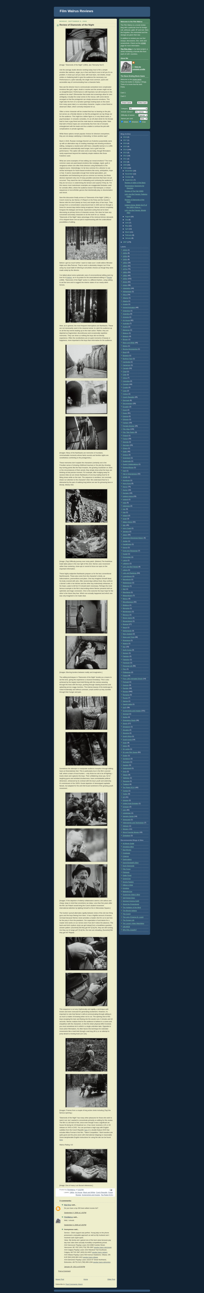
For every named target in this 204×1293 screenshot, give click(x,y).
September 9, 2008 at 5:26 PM (75, 1225)
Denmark (126, 400)
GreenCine (127, 879)
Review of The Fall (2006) (134, 191)
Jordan (125, 541)
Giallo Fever (127, 875)
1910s (125, 250)
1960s (72, 1192)
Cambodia (126, 362)
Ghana (125, 448)
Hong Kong (127, 483)
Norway (125, 653)
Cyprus (125, 394)
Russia (125, 698)
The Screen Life (128, 920)
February (128, 235)
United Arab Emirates (130, 803)
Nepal (125, 627)
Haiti (124, 471)
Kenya (125, 547)
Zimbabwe (126, 836)
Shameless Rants (129, 720)
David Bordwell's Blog (131, 863)
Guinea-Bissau (128, 467)
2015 (125, 146)
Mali (124, 589)
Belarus (125, 333)
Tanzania (126, 781)
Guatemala (127, 461)
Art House (78, 1192)
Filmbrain (126, 872)
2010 (125, 162)
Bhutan (125, 339)
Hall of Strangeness (130, 474)
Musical (125, 624)
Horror (125, 487)
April (127, 229)
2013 (125, 153)
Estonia (125, 416)
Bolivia (125, 346)
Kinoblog (126, 888)
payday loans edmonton (102, 1262)
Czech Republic (101, 1192)
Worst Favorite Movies (131, 832)
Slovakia (126, 730)
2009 (125, 165)
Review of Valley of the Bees (135, 183)
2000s (125, 279)
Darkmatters (127, 859)
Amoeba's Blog (128, 847)
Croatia (125, 387)
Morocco (126, 615)
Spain (125, 743)
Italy (124, 525)
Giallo (125, 451)
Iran (124, 509)
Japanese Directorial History (133, 538)
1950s (125, 263)
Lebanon (126, 563)
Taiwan (125, 775)
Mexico (125, 599)
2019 (125, 137)
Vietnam (126, 826)
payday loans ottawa (90, 1257)
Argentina (126, 314)
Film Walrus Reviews (76, 11)
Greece (125, 455)
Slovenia (126, 733)
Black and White (89, 1192)
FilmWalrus (68, 1217)
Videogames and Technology (133, 823)
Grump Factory (128, 882)
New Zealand (127, 634)
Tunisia (125, 791)
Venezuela (126, 820)
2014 (125, 150)
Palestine (126, 660)
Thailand (126, 784)
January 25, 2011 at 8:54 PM (74, 1267)
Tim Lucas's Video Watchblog (133, 923)
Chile (124, 375)
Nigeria (125, 643)
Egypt (125, 410)
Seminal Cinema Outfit (131, 901)
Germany (126, 445)
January (128, 238)
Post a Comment (64, 1271)
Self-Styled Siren (129, 898)
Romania (126, 695)
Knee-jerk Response (130, 551)
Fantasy (126, 423)
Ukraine (125, 800)
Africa (125, 295)
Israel (125, 519)
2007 (125, 242)
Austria (125, 327)
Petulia (109, 277)
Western (126, 829)
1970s (125, 269)
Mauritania (126, 592)
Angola (125, 304)
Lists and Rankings (130, 573)
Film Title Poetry (128, 432)
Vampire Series (128, 816)
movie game (136, 79)
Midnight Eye (127, 891)
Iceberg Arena (128, 496)
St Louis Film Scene (130, 752)
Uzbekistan (127, 813)
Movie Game (127, 618)
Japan (125, 535)
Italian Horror (127, 522)
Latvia (125, 560)
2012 (125, 156)
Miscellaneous (128, 602)
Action (125, 285)
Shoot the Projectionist (131, 904)
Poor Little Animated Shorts (133, 679)
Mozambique (127, 621)
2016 (125, 143)
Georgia (126, 442)
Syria (124, 771)
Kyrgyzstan (127, 557)
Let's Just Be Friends (130, 567)
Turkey (125, 794)
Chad (125, 371)
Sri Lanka (126, 749)
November (129, 174)
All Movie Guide (128, 843)
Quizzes (126, 685)
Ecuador (126, 407)
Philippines (127, 672)
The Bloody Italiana (130, 911)
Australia (126, 323)
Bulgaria (126, 355)
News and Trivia (128, 637)
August (128, 217)
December (129, 171)
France (125, 439)
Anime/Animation (129, 307)
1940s (125, 259)
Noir (124, 647)
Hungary (126, 493)
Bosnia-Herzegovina (130, 349)
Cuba (125, 391)
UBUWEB (126, 927)
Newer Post (60, 1279)
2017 (125, 140)
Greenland (126, 458)
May (127, 226)
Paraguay (126, 663)
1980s (125, 272)
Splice (125, 746)
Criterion (126, 856)
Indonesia (126, 506)
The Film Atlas (126, 49)
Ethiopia (126, 419)
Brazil (125, 352)
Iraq (124, 512)
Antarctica (126, 311)
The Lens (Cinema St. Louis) (133, 917)
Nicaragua (126, 640)
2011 (125, 159)
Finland (125, 435)
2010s (125, 282)
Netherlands (127, 631)
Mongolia (126, 608)
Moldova (126, 605)
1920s (125, 253)
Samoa (125, 701)
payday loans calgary (99, 1252)
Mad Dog (67, 1205)
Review (78, 1195)
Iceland (125, 499)
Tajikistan (126, 778)
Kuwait (125, 554)
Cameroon (126, 365)
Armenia (126, 317)
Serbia (125, 717)
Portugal (126, 682)
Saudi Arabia (127, 704)
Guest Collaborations (130, 464)
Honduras (126, 480)
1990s (125, 275)
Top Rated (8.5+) (107, 1195)
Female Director (128, 426)
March (127, 232)
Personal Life (127, 666)
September (129, 180)
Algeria (125, 301)
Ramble (125, 688)
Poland (125, 676)
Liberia (125, 570)
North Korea (127, 650)
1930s (125, 256)
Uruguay (126, 807)
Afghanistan (127, 291)
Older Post (111, 1279)
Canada (125, 368)
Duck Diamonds (128, 866)
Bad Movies (127, 850)
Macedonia (127, 579)
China (125, 378)
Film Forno (126, 869)
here (86, 1130)
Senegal (126, 714)
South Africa (127, 736)
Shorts (125, 723)
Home (86, 1279)
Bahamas (126, 330)
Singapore (126, 727)
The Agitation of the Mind (132, 907)
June (127, 223)
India (124, 503)
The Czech (127, 914)
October (128, 177)
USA (124, 810)
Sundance (126, 759)
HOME (143, 43)
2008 (125, 168)
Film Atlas (126, 429)
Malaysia (126, 586)
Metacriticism (127, 595)
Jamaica (126, 531)
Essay (110, 1192)
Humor (125, 490)
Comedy (126, 384)
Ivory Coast (127, 528)
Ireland (125, 515)
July (127, 220)
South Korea (127, 740)
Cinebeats (126, 853)
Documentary (127, 403)
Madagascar (127, 583)
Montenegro (127, 611)
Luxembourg (127, 576)
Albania (125, 298)
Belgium (126, 336)
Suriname (126, 762)
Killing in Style (128, 885)
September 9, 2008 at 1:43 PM (75, 1213)
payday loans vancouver (103, 1247)
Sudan (125, 756)
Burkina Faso (127, 359)
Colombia (126, 381)
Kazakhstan (127, 544)
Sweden (126, 765)
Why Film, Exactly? (130, 930)
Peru (124, 669)
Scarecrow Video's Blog (131, 895)
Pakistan (126, 656)
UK (124, 797)
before (69, 277)
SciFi (124, 707)
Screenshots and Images (91, 1195)
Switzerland (127, 768)
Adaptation (126, 288)
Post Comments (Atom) (74, 1284)
